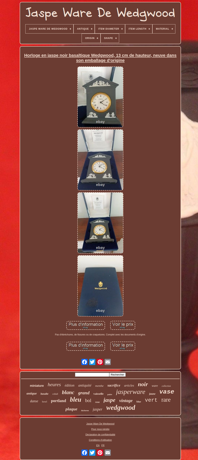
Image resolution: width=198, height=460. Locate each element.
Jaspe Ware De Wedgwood (100, 423)
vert (151, 400)
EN (98, 445)
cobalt (55, 394)
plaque (71, 409)
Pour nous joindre (100, 429)
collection (166, 386)
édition (69, 385)
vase (166, 391)
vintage (126, 400)
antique (31, 393)
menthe (99, 385)
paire (109, 394)
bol (88, 400)
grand (84, 392)
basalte (44, 393)
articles (129, 385)
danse (34, 401)
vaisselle (98, 393)
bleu (75, 399)
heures (54, 384)
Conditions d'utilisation (100, 440)
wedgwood (120, 407)
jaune (152, 393)
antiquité (84, 385)
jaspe (109, 400)
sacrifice (114, 385)
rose (97, 402)
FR (102, 445)
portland (58, 400)
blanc (68, 392)
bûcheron (85, 410)
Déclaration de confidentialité (100, 434)
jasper (97, 409)
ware (155, 385)
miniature (37, 385)
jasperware (130, 391)
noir (143, 384)
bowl (44, 401)
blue (139, 401)
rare (166, 399)
